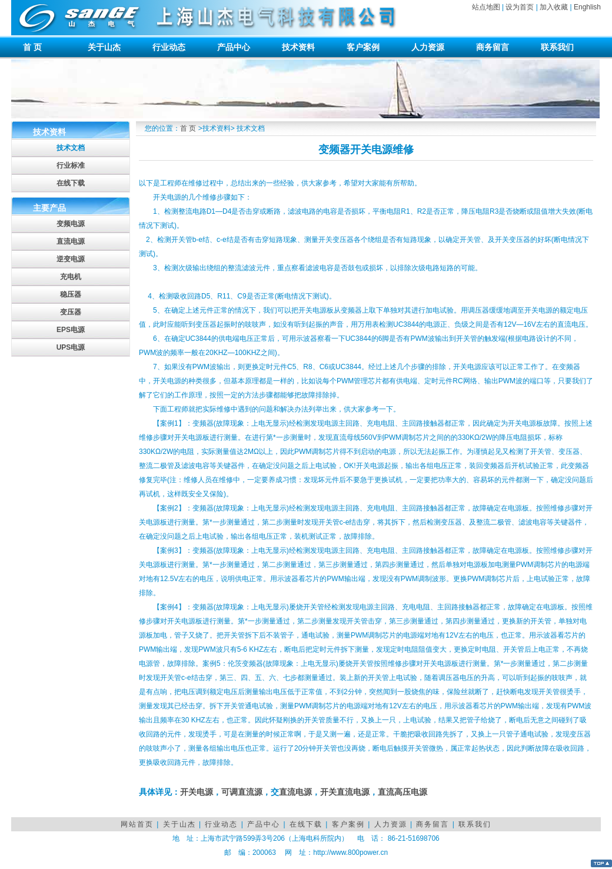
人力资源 (427, 47)
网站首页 (137, 824)
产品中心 (233, 47)
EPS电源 (70, 330)
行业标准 (70, 165)
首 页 (32, 47)
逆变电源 (70, 259)
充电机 (70, 277)
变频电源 (70, 224)
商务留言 (492, 47)
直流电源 (70, 241)
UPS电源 (70, 347)
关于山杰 (104, 47)
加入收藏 (554, 7)
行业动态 (168, 47)
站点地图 (486, 7)
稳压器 (70, 294)
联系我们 (557, 47)
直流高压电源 (402, 792)
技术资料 (298, 47)
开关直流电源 (345, 792)
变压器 (70, 312)
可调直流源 (241, 792)
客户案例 (363, 47)
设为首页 (519, 7)
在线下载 (70, 183)
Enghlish (587, 7)
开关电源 (196, 792)
